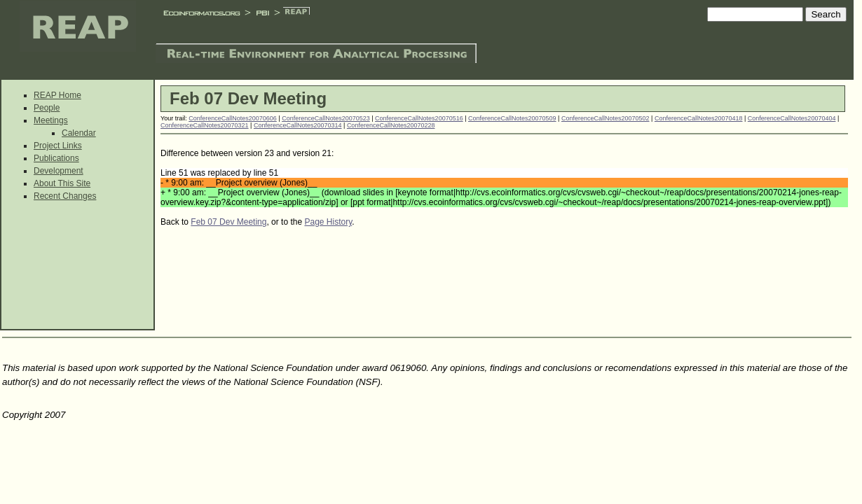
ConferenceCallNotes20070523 (326, 118)
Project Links (58, 145)
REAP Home (57, 95)
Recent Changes (65, 196)
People (47, 108)
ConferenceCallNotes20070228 (391, 125)
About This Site (62, 183)
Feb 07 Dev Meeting (228, 222)
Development (58, 171)
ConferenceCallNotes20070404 (792, 118)
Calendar (79, 133)
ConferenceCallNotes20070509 (512, 118)
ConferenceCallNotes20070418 (699, 118)
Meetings (51, 120)
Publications (56, 158)
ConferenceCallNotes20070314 (298, 125)
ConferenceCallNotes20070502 (605, 118)
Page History (328, 222)
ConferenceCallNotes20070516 (419, 118)
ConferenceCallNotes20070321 (204, 125)
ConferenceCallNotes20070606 (233, 118)
